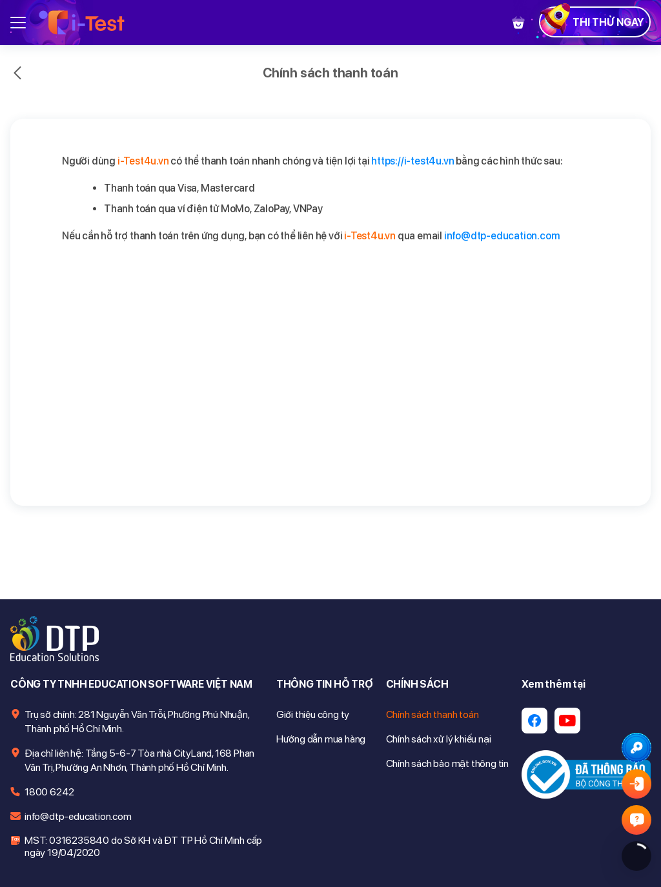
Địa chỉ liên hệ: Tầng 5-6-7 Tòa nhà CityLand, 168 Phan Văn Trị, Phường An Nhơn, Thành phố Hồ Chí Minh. (139, 760)
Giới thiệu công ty (312, 714)
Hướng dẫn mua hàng (320, 739)
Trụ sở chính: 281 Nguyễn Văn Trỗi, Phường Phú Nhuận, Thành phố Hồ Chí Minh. (137, 721)
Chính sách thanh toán (432, 714)
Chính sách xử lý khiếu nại (438, 739)
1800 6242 (49, 792)
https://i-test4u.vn (412, 161)
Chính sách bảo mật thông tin (447, 763)
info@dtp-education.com (502, 236)
